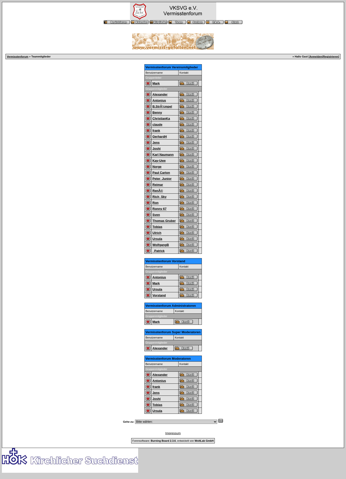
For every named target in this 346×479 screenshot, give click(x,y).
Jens (156, 142)
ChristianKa (161, 118)
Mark (156, 83)
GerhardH (160, 136)
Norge (157, 166)
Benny (157, 112)
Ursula (157, 239)
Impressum (173, 433)
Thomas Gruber (164, 221)
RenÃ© (158, 190)
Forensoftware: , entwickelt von (173, 440)
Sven (156, 215)
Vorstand (159, 295)
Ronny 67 (160, 209)
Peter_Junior (162, 178)
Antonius (159, 100)
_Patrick (159, 251)
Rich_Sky (160, 196)
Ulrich (157, 233)
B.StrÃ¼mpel (162, 106)
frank (156, 130)
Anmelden (315, 56)
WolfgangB (161, 245)
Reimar (158, 184)
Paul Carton (161, 172)
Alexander (160, 94)
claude (157, 124)
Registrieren (330, 56)
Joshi (157, 148)
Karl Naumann (163, 154)
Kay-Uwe (159, 160)
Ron (156, 202)
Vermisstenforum (17, 56)
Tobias (157, 227)
